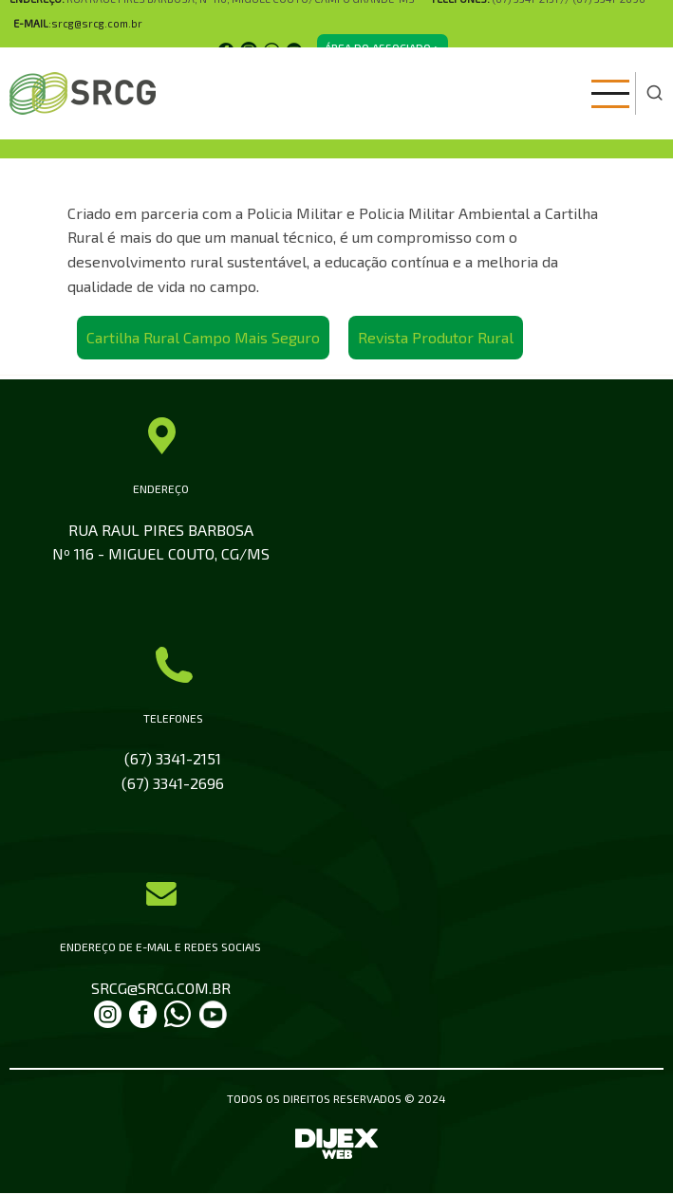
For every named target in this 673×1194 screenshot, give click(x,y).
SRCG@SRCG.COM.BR (161, 988)
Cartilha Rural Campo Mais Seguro (203, 337)
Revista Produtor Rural (436, 337)
